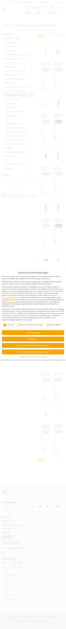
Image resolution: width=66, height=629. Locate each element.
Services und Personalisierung (30, 325)
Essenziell (8, 325)
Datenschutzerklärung (10, 297)
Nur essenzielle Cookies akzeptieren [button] (33, 345)
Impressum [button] (44, 356)
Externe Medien (54, 325)
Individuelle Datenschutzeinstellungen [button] (33, 352)
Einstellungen (11, 302)
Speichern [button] (33, 339)
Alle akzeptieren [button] (33, 332)
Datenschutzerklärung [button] (34, 356)
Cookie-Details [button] (22, 356)
